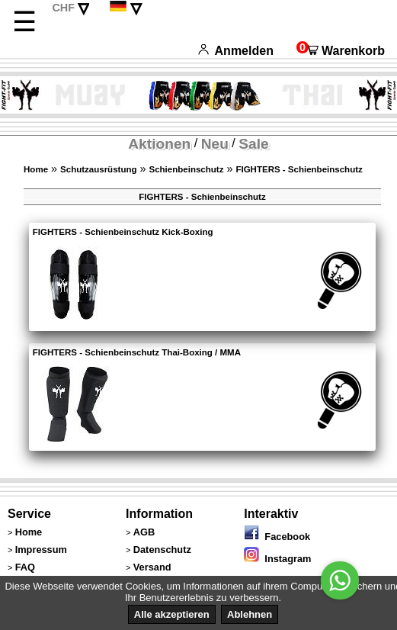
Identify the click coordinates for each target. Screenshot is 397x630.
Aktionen (159, 144)
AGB (144, 532)
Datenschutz (162, 549)
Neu (215, 144)
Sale (253, 144)
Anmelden (235, 50)
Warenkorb (340, 50)
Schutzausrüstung (98, 169)
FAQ (25, 567)
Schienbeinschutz (186, 169)
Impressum (41, 549)
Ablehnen (249, 614)
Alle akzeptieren (172, 614)
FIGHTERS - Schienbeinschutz (298, 169)
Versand (152, 567)
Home (36, 169)
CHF (63, 8)
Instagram (277, 558)
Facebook (277, 536)
